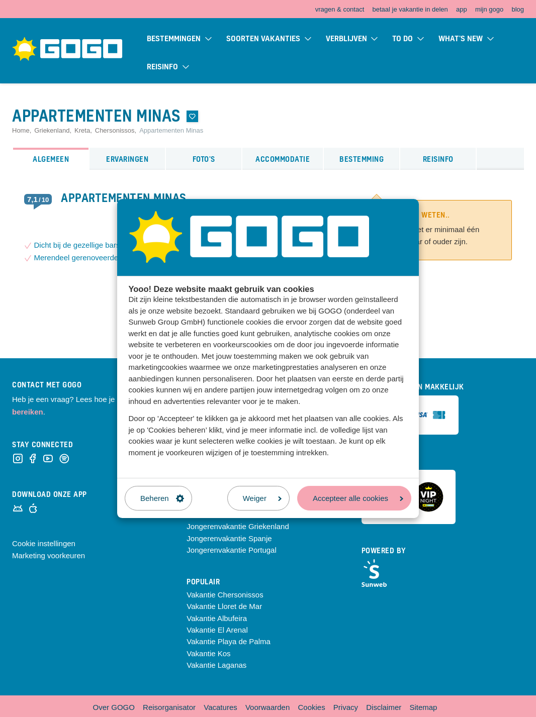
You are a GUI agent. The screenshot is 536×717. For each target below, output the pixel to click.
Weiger (262, 498)
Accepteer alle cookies (358, 498)
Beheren (162, 498)
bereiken (27, 411)
